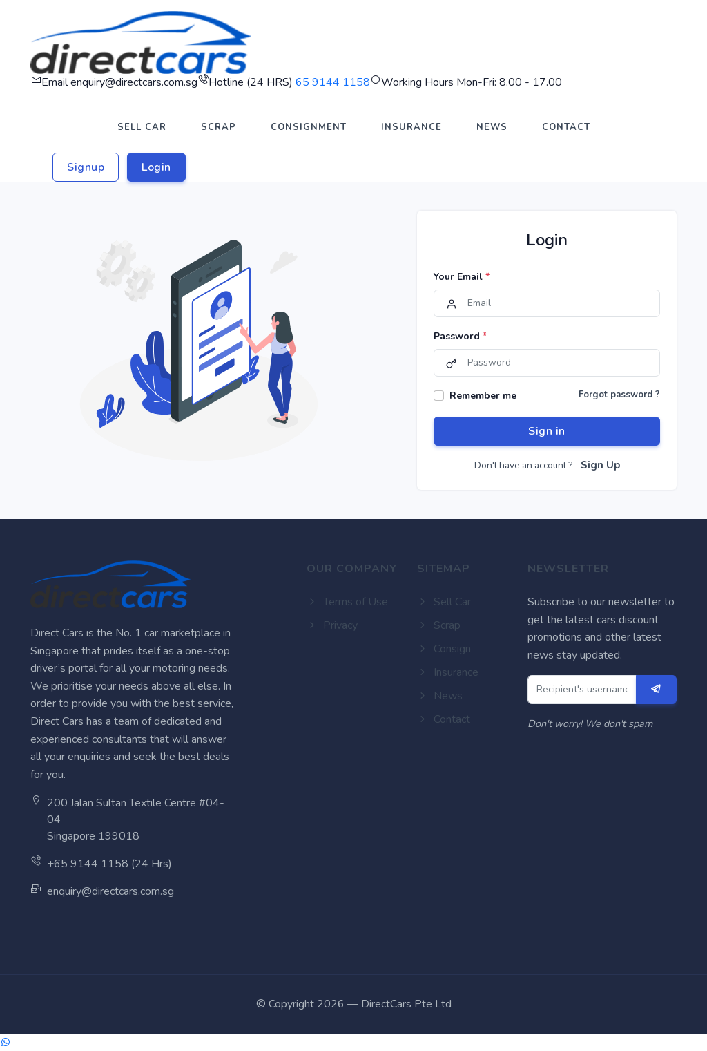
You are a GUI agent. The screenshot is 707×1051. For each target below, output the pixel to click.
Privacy (332, 625)
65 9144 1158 (333, 82)
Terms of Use (347, 601)
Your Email (462, 276)
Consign (444, 648)
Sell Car (444, 601)
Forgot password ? (619, 394)
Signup (85, 167)
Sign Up (600, 465)
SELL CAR (141, 127)
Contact (443, 719)
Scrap (439, 625)
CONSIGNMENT (309, 127)
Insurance (447, 672)
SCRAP (218, 127)
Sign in (546, 431)
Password (460, 336)
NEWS (491, 127)
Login (156, 167)
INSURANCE (411, 127)
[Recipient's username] (582, 689)
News (440, 695)
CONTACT (566, 127)
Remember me (482, 395)
